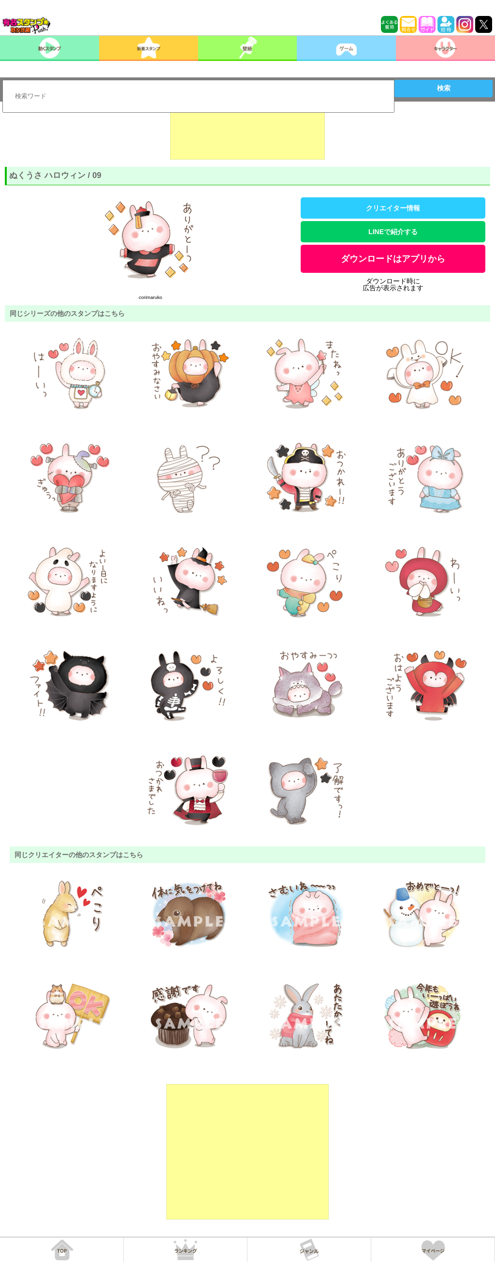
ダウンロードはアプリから (393, 259)
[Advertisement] (247, 135)
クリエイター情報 (393, 208)
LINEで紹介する (393, 232)
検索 (444, 88)
